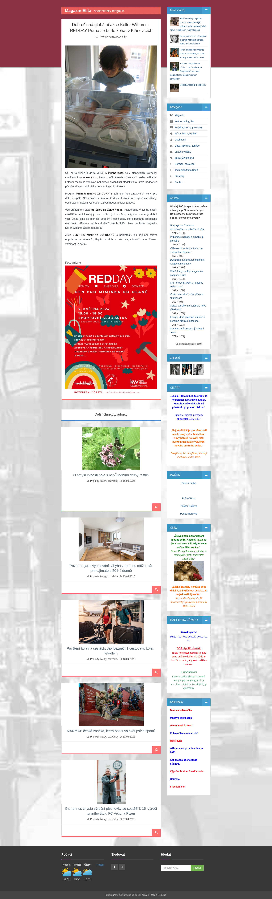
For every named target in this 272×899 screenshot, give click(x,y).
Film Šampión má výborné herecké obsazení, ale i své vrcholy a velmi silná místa (192, 54)
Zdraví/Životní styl (184, 157)
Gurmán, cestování (185, 164)
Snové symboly (183, 151)
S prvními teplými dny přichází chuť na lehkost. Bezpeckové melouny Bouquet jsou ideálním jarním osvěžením (186, 71)
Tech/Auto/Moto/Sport (186, 170)
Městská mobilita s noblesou (193, 85)
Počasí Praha (188, 483)
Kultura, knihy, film (184, 121)
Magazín (179, 115)
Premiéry (179, 176)
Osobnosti (180, 139)
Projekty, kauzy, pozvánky (113, 36)
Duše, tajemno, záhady (187, 145)
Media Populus (158, 895)
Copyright (111, 895)
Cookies (179, 182)
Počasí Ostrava (188, 506)
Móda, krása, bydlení (186, 133)
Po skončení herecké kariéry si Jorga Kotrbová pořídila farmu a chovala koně (193, 40)
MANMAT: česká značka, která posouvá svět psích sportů (111, 731)
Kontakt (145, 895)
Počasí (100, 864)
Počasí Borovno (188, 513)
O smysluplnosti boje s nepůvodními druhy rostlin (111, 475)
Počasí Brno (188, 498)
